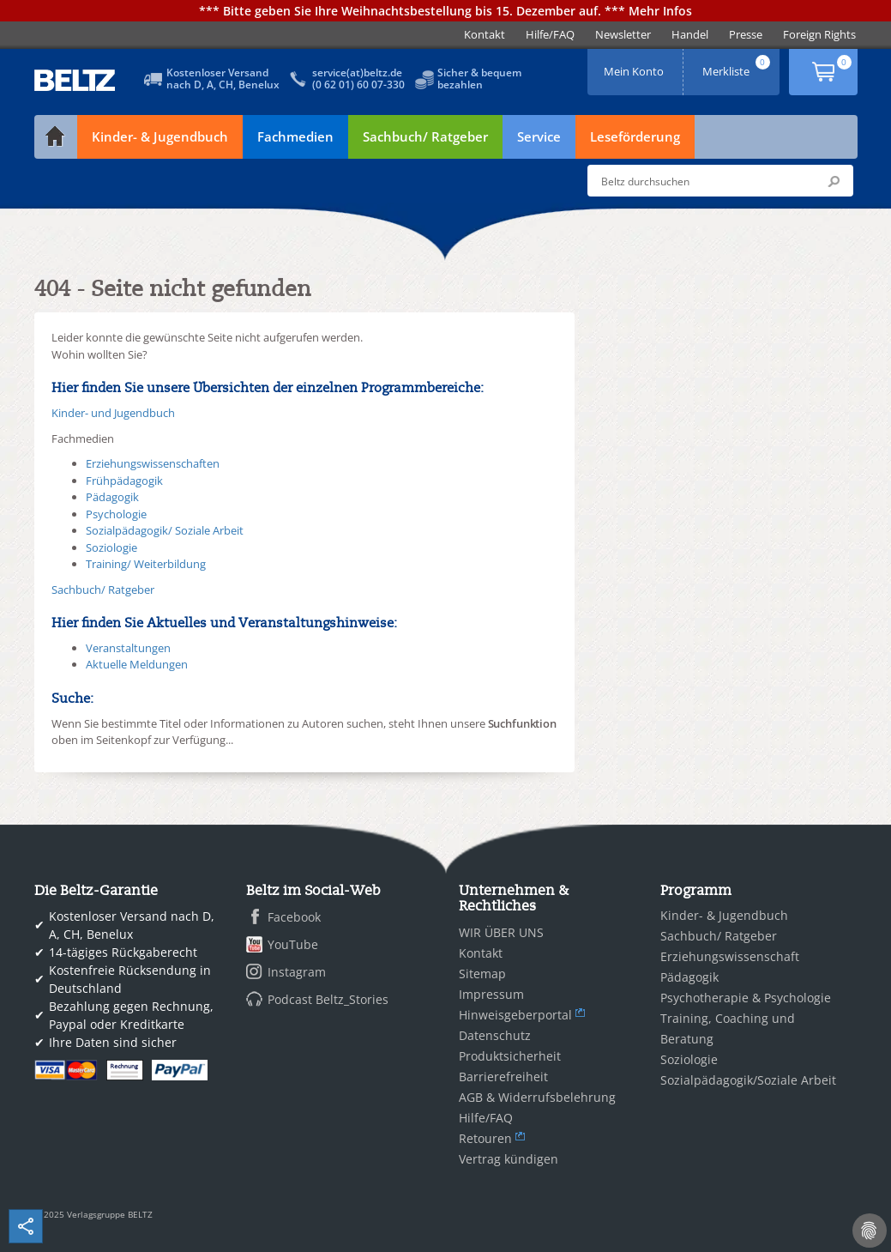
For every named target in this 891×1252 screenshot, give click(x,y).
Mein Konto (635, 65)
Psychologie (116, 514)
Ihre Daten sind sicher (113, 1042)
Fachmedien (295, 136)
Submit (833, 181)
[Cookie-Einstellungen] (869, 1230)
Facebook (294, 917)
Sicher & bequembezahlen (479, 78)
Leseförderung (635, 136)
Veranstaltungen (128, 648)
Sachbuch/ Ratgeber (425, 136)
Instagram (297, 972)
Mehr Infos (660, 11)
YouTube (293, 944)
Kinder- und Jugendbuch (113, 412)
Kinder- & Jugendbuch (160, 136)
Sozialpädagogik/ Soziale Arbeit (165, 530)
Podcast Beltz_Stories (328, 999)
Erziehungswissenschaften (153, 463)
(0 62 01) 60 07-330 (358, 84)
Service (539, 136)
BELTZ (75, 80)
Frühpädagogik (124, 480)
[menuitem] (485, 34)
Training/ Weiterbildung (146, 564)
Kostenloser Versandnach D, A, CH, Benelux (223, 78)
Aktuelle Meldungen (137, 664)
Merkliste (737, 65)
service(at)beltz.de (357, 72)
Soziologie (111, 547)
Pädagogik (112, 497)
